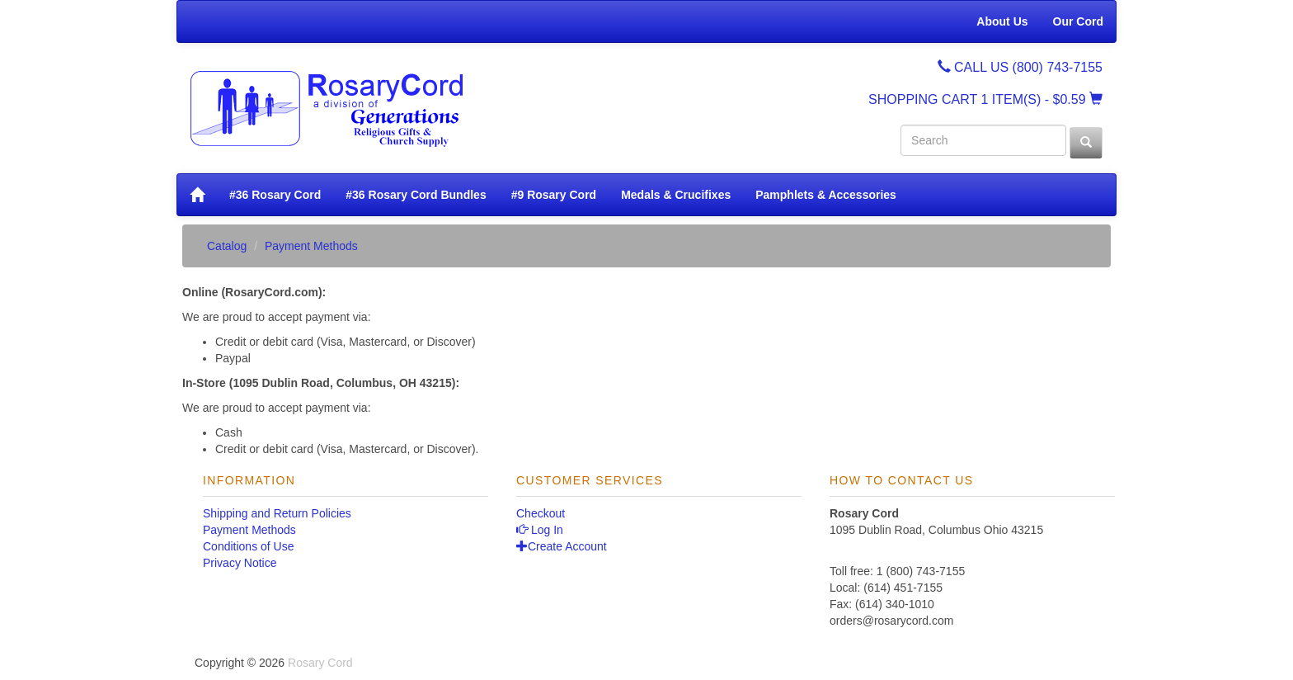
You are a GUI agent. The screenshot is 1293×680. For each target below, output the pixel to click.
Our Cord (1078, 21)
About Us (1001, 21)
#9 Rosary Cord (553, 194)
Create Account (561, 546)
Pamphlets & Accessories (825, 194)
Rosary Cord (320, 662)
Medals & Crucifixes (676, 194)
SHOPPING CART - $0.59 (985, 99)
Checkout (540, 513)
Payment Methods (249, 529)
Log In (539, 529)
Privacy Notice (239, 562)
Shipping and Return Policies (277, 513)
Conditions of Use (248, 546)
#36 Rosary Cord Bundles (416, 194)
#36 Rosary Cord (275, 194)
